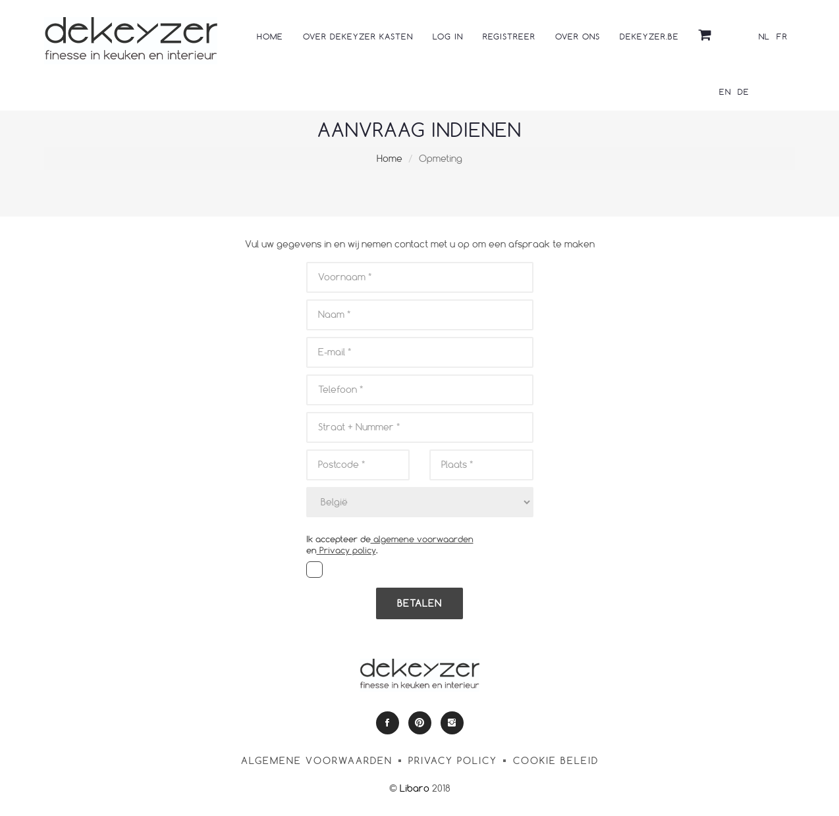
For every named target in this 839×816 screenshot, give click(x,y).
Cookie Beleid (556, 760)
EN (725, 91)
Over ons (577, 36)
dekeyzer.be (649, 36)
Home (270, 36)
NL (764, 36)
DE (743, 91)
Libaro (414, 788)
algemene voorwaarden (422, 539)
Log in (448, 36)
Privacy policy (346, 550)
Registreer (509, 36)
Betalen (419, 603)
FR (782, 36)
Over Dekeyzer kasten (358, 36)
